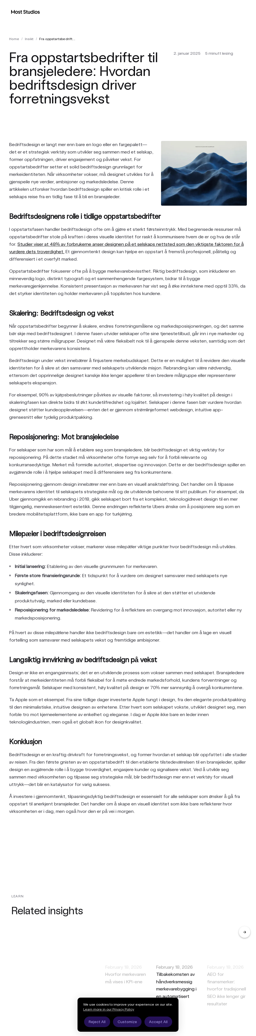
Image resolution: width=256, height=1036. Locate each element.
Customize (127, 1022)
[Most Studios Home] (25, 11)
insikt (29, 39)
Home (14, 39)
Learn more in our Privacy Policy (108, 1009)
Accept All (158, 1022)
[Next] (244, 932)
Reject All (97, 1022)
